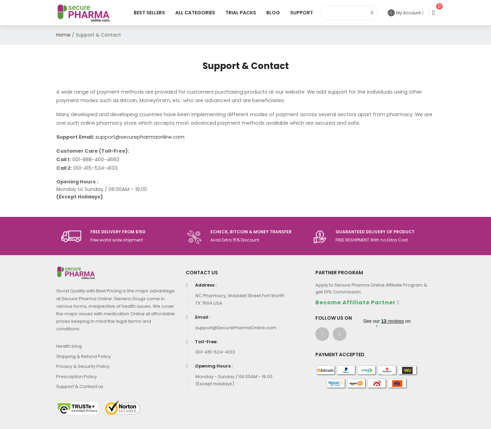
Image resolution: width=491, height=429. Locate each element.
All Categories (195, 12)
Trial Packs (240, 12)
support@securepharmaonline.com (139, 137)
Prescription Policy (76, 376)
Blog (273, 12)
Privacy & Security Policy (82, 366)
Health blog (69, 346)
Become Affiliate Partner (355, 302)
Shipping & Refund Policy (83, 356)
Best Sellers (149, 12)
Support (301, 12)
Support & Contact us (79, 386)
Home (63, 34)
